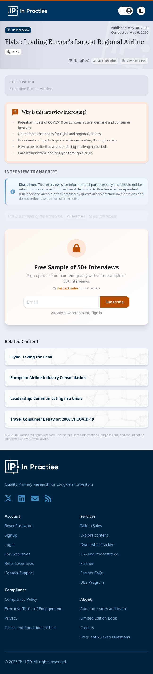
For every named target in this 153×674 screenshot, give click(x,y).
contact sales (67, 288)
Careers (87, 627)
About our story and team (103, 608)
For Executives (17, 554)
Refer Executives (19, 563)
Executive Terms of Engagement (33, 608)
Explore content (94, 535)
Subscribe (115, 302)
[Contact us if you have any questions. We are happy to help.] (35, 498)
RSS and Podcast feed (99, 554)
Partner (87, 563)
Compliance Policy (21, 599)
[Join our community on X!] (8, 498)
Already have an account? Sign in (76, 312)
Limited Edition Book (98, 618)
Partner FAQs (92, 572)
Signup (11, 535)
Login (10, 544)
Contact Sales (76, 216)
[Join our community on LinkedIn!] (22, 498)
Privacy (11, 618)
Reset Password (19, 525)
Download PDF (134, 61)
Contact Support (19, 572)
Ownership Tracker (97, 544)
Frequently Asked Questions (105, 637)
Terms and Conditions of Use (30, 627)
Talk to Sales (91, 525)
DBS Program (92, 582)
